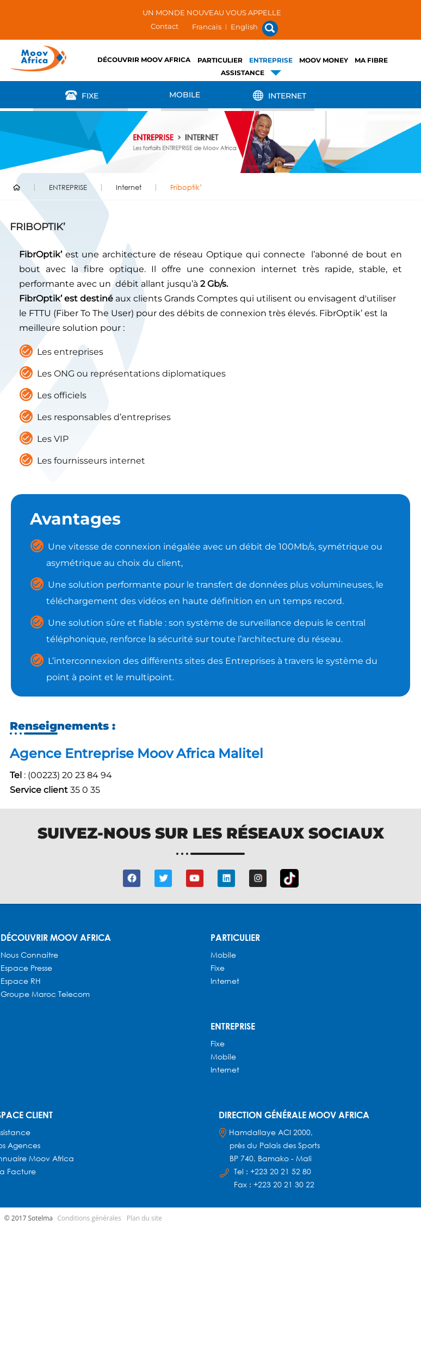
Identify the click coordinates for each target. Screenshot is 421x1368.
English (244, 26)
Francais (206, 26)
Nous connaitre (29, 955)
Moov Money (323, 60)
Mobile (184, 95)
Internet (278, 95)
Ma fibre (371, 60)
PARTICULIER (220, 60)
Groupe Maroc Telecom (45, 994)
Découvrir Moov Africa (143, 60)
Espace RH (22, 981)
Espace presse (26, 968)
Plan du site (144, 1218)
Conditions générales (89, 1218)
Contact (164, 26)
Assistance (242, 73)
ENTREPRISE (271, 60)
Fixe (80, 95)
